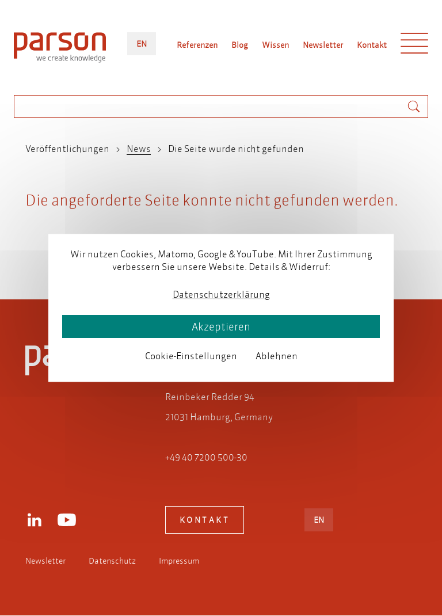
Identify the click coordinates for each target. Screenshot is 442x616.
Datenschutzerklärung (221, 294)
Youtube (67, 520)
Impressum (179, 561)
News (139, 148)
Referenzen (197, 45)
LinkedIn (34, 520)
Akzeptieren (221, 326)
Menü (414, 46)
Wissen (275, 45)
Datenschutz (112, 561)
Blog (239, 45)
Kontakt (372, 45)
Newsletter (323, 45)
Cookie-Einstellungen (191, 355)
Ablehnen (277, 355)
